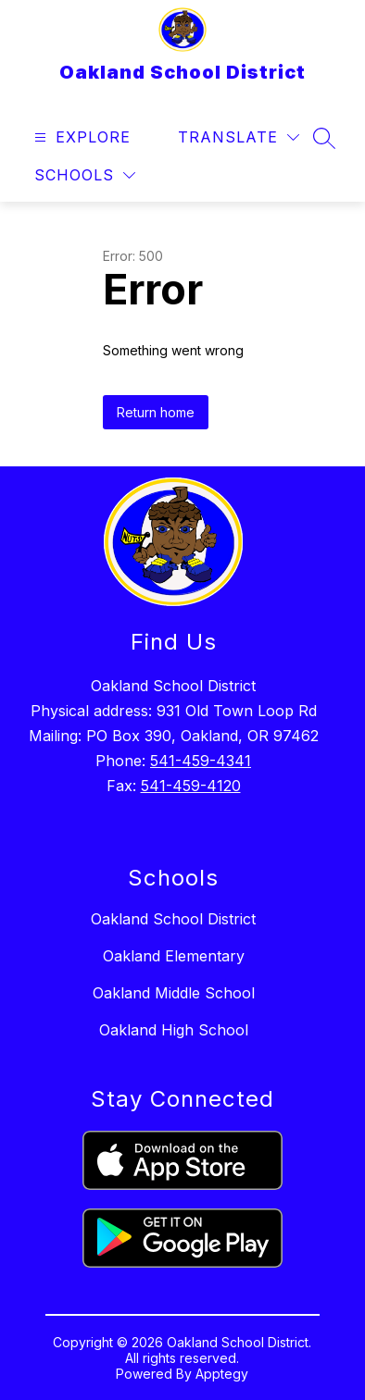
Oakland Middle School (174, 993)
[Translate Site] (238, 137)
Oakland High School (173, 1030)
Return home (156, 412)
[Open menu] (80, 137)
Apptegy (221, 1373)
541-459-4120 (191, 785)
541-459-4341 (200, 760)
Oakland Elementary (174, 956)
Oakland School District (173, 919)
